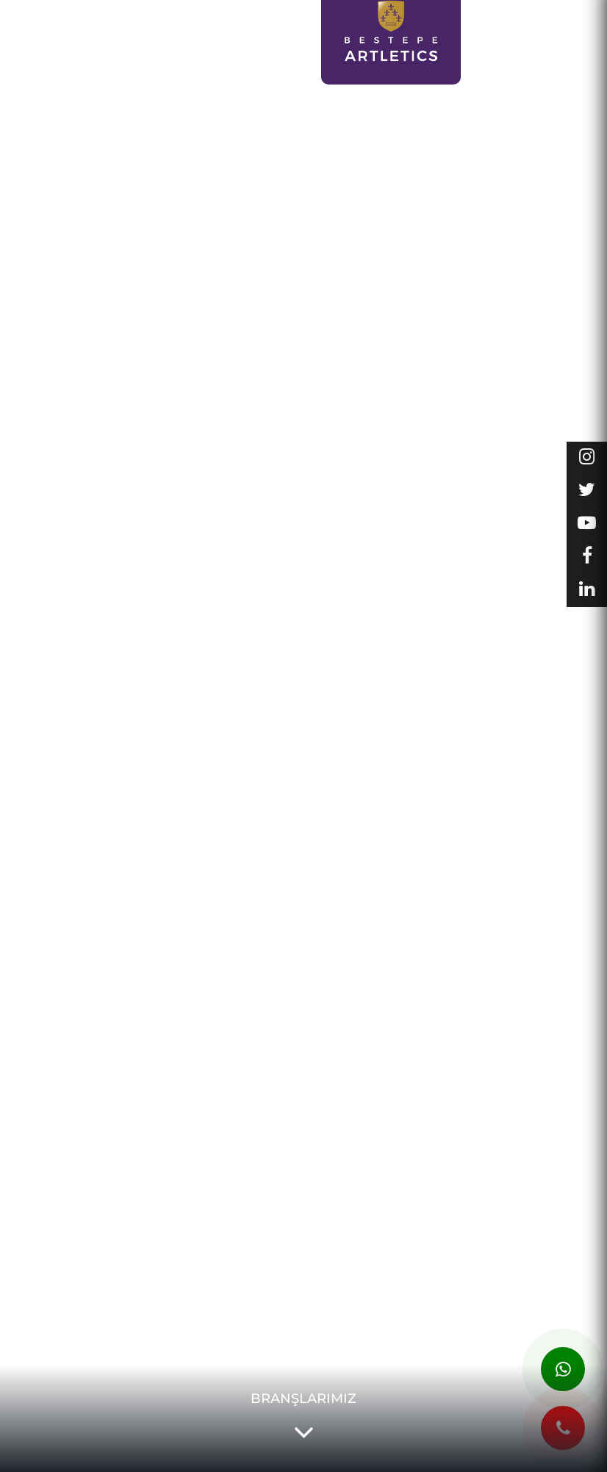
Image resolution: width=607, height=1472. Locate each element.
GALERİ (568, 20)
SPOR (59, 40)
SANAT (110, 40)
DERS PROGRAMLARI (271, 47)
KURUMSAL (503, 20)
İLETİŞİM (536, 72)
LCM (157, 40)
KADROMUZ (556, 46)
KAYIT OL (201, 47)
